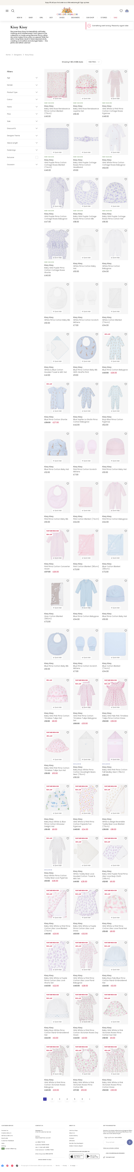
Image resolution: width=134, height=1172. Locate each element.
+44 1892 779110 (49, 1150)
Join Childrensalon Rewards (113, 1153)
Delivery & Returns (7, 1135)
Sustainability (73, 1135)
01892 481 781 (49, 1154)
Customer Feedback (7, 1140)
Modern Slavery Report (76, 1146)
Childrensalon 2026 (34, 1165)
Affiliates (72, 1140)
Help (2, 1143)
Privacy (65, 1165)
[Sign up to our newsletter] (130, 1142)
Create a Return (6, 1133)
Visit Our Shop (73, 1130)
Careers (71, 1138)
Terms (58, 1165)
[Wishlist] (121, 11)
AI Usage (72, 1165)
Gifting (3, 1146)
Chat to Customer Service (43, 1131)
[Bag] (127, 11)
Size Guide (4, 1138)
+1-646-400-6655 (43, 1147)
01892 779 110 (41, 1142)
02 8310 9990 (45, 1145)
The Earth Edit (109, 1157)
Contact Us (4, 1130)
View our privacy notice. (111, 1148)
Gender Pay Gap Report (76, 1143)
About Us (72, 1133)
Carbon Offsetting (8, 1148)
